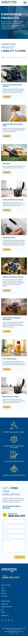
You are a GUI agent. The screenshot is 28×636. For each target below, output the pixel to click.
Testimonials (4, 604)
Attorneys (3, 593)
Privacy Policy (17, 630)
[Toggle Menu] (25, 2)
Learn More (6, 96)
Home (2, 588)
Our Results (4, 596)
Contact (3, 612)
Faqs (2, 609)
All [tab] (3, 57)
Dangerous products (6, 606)
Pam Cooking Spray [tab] (11, 57)
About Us (3, 590)
